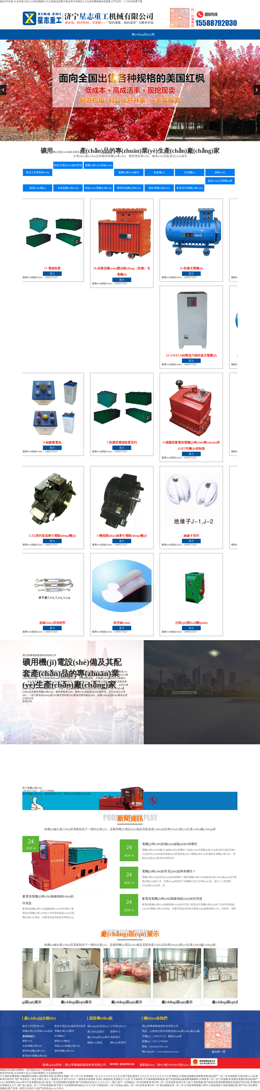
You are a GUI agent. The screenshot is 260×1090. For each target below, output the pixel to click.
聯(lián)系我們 (118, 1042)
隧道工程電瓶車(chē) (33, 1026)
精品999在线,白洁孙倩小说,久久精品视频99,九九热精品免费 (31, 1073)
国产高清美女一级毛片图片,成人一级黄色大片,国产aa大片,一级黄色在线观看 (55, 1079)
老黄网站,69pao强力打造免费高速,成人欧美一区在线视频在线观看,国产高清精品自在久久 (53, 1082)
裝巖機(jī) (27, 1036)
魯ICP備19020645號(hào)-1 (174, 1064)
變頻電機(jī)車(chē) (64, 1051)
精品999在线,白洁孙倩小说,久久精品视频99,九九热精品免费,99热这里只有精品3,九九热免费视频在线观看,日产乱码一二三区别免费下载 (71, 1)
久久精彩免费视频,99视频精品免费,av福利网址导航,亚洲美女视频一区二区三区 (41, 1076)
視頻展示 (115, 1037)
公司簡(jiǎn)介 (118, 1026)
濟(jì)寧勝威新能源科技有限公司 (85, 1064)
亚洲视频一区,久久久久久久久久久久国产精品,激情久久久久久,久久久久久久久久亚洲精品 (131, 1076)
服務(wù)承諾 (94, 1042)
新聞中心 (115, 1031)
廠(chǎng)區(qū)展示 (143, 36)
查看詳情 (27, 701)
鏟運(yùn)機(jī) (62, 1041)
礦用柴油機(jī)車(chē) (33, 1051)
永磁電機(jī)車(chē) (32, 1046)
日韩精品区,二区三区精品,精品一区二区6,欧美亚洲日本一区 (127, 1085)
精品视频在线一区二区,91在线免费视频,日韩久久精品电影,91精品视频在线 (199, 1085)
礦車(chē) (27, 1041)
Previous (3, 90)
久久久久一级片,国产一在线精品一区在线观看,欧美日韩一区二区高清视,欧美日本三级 (145, 1082)
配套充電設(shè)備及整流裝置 (70, 1026)
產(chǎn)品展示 (95, 1031)
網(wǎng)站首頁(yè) (98, 1026)
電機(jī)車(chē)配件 (64, 1031)
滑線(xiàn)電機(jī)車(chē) (67, 1046)
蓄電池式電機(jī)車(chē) (34, 1055)
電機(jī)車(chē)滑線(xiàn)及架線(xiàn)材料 (37, 1031)
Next (257, 90)
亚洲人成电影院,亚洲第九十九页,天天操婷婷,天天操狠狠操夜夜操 (130, 1079)
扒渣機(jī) (59, 1036)
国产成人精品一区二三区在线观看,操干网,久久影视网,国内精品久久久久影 (56, 1085)
